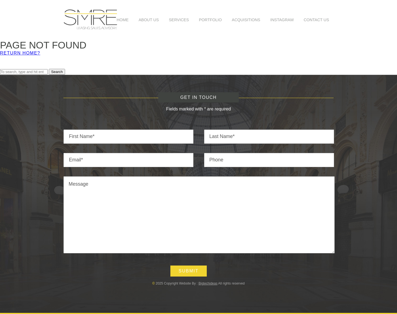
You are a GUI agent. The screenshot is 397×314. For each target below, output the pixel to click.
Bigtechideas (208, 283)
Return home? (20, 53)
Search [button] (57, 72)
